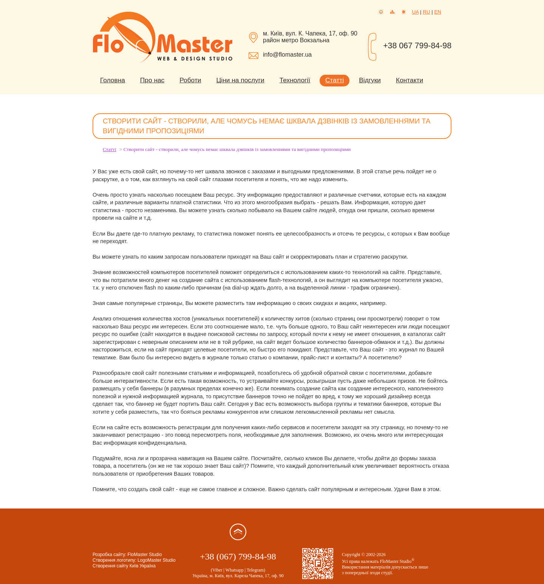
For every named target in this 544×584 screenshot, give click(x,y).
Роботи (190, 80)
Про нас (152, 80)
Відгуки (370, 80)
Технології (295, 80)
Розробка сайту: (110, 554)
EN (437, 12)
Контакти (409, 80)
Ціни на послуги (240, 80)
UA (415, 12)
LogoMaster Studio (157, 560)
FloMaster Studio (145, 554)
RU (426, 12)
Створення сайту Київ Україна (124, 566)
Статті (334, 80)
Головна (112, 80)
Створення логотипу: (114, 560)
